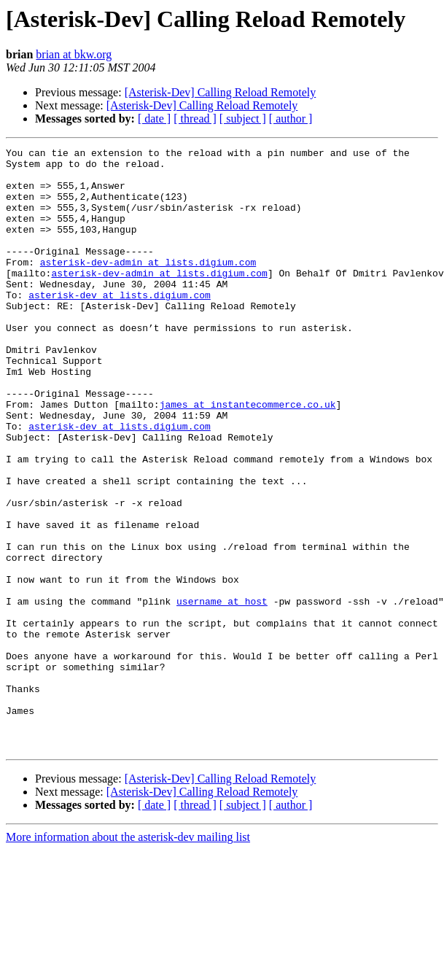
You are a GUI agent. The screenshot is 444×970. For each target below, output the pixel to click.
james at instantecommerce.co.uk (248, 456)
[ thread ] (195, 118)
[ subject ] (242, 118)
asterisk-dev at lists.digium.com (119, 325)
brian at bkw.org (74, 54)
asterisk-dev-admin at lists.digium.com (148, 285)
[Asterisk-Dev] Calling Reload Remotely (220, 92)
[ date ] (154, 118)
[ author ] (291, 118)
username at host (222, 692)
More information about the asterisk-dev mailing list (128, 957)
